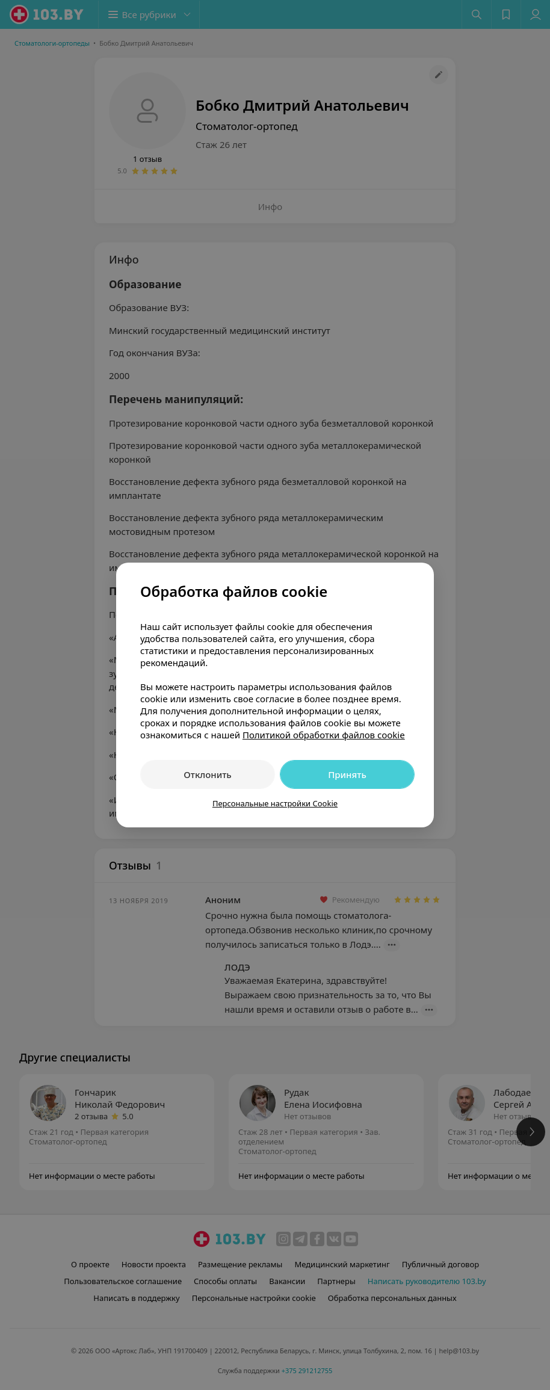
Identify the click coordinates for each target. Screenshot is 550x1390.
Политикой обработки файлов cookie (324, 735)
